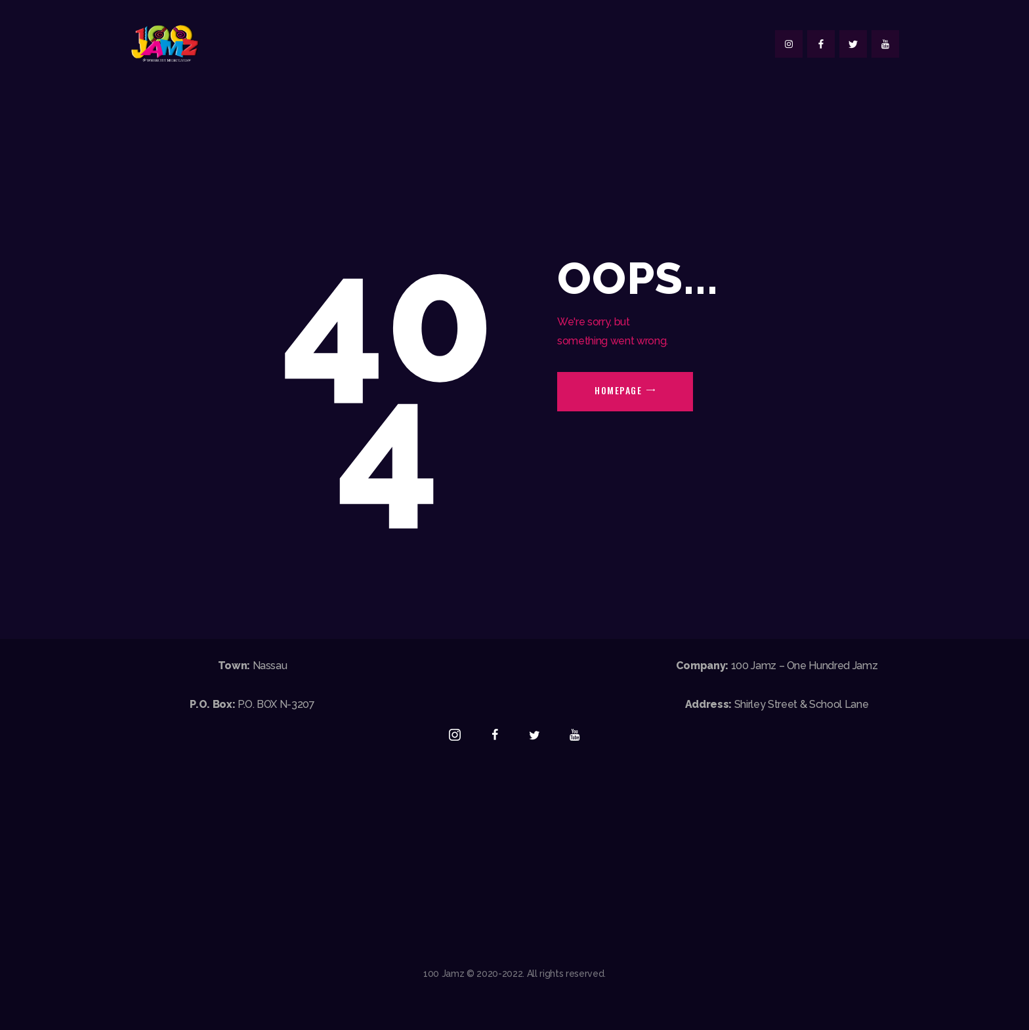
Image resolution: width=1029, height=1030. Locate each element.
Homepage (618, 390)
